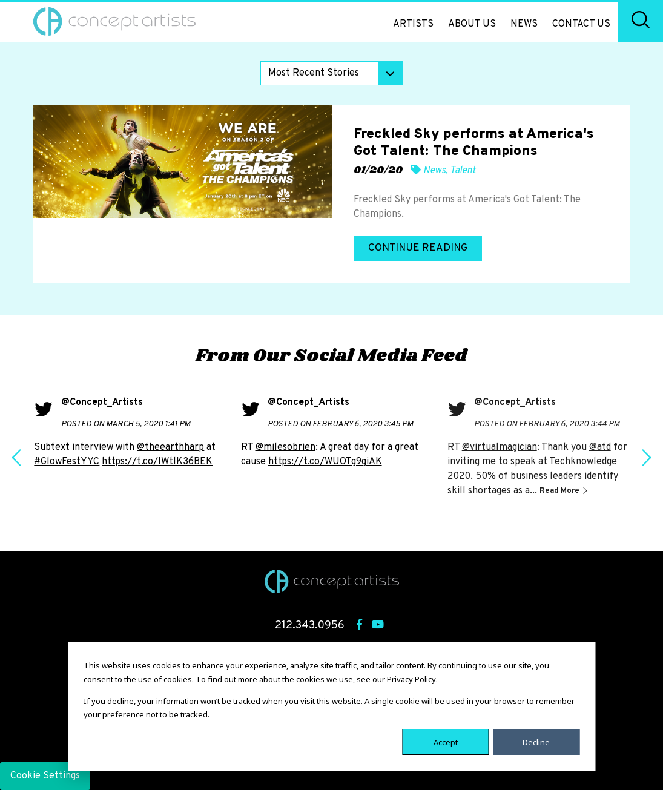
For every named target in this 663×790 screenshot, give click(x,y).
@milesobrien (285, 447)
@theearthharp (170, 447)
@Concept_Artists (102, 403)
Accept (446, 741)
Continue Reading (417, 248)
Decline (536, 741)
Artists (413, 24)
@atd (600, 447)
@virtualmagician (499, 447)
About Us (472, 24)
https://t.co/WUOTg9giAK (325, 462)
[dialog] (331, 706)
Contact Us (581, 24)
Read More (560, 491)
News (524, 24)
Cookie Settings (45, 776)
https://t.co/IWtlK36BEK (157, 462)
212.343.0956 (310, 626)
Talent (463, 171)
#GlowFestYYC (66, 462)
